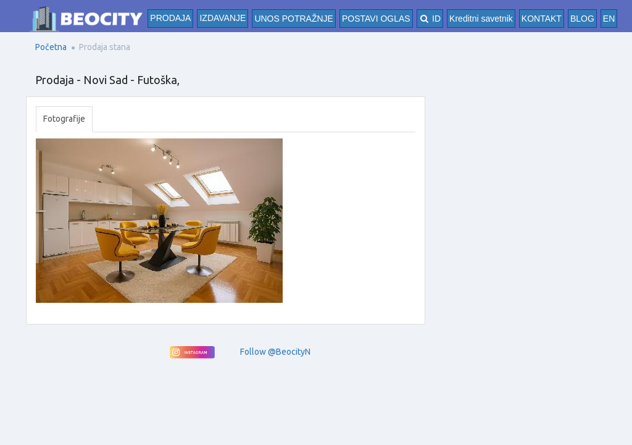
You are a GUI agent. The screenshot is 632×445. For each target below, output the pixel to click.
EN (609, 18)
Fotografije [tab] (64, 119)
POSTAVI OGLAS (376, 18)
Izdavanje (222, 18)
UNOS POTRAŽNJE (293, 18)
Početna (51, 47)
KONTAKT (542, 18)
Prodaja (170, 18)
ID (430, 18)
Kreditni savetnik (481, 18)
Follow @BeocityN (275, 352)
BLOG (582, 18)
